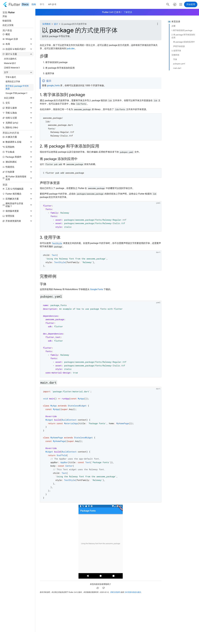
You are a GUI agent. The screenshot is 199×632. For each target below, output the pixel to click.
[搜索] (167, 4)
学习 (42, 4)
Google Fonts (96, 289)
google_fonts (53, 85)
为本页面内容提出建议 (132, 592)
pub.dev (71, 48)
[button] (18, 39)
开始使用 (190, 4)
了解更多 (127, 12)
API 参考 (52, 4)
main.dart (177, 68)
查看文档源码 (115, 592)
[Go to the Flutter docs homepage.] (16, 4)
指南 (34, 4)
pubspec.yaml (179, 63)
